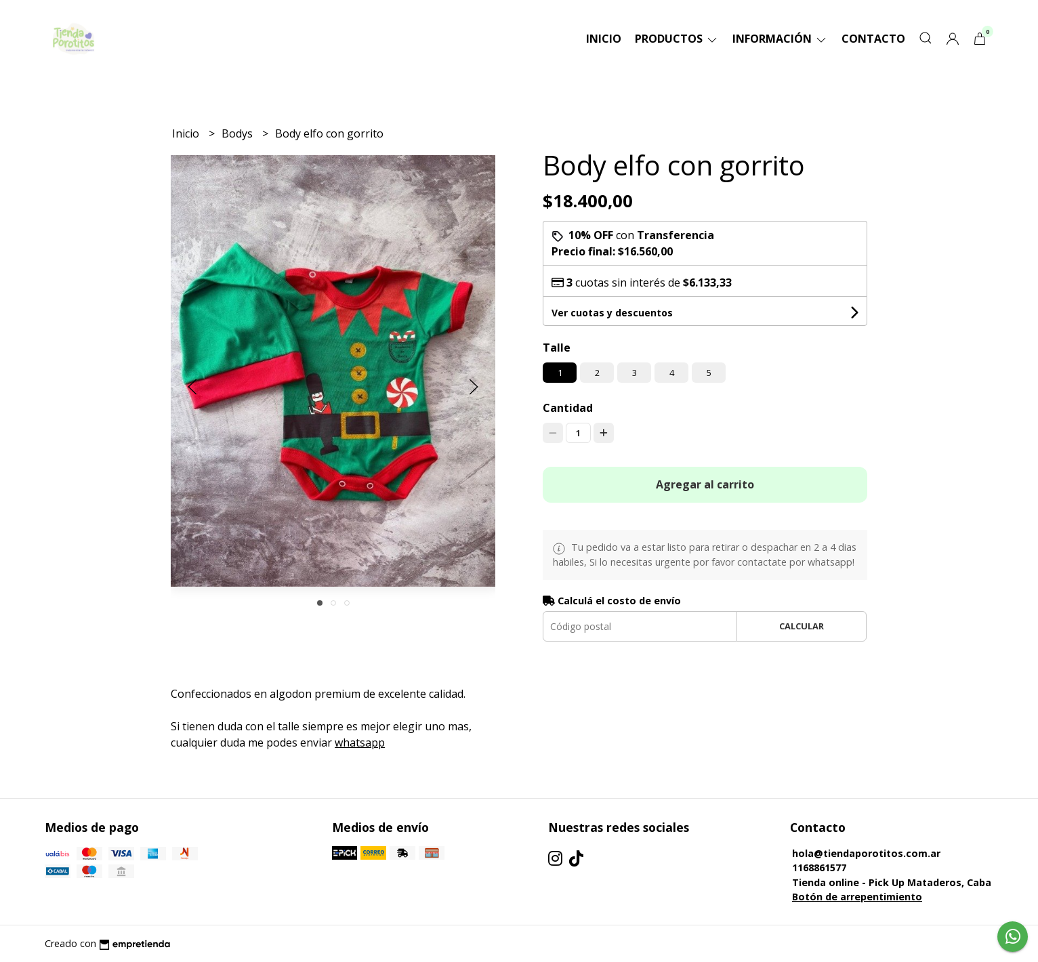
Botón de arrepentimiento (857, 896)
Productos (677, 38)
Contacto (873, 38)
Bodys (238, 133)
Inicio (603, 38)
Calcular (801, 626)
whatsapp (360, 742)
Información (780, 38)
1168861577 (819, 867)
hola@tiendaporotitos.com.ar (866, 853)
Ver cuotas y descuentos (612, 312)
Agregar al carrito (705, 484)
